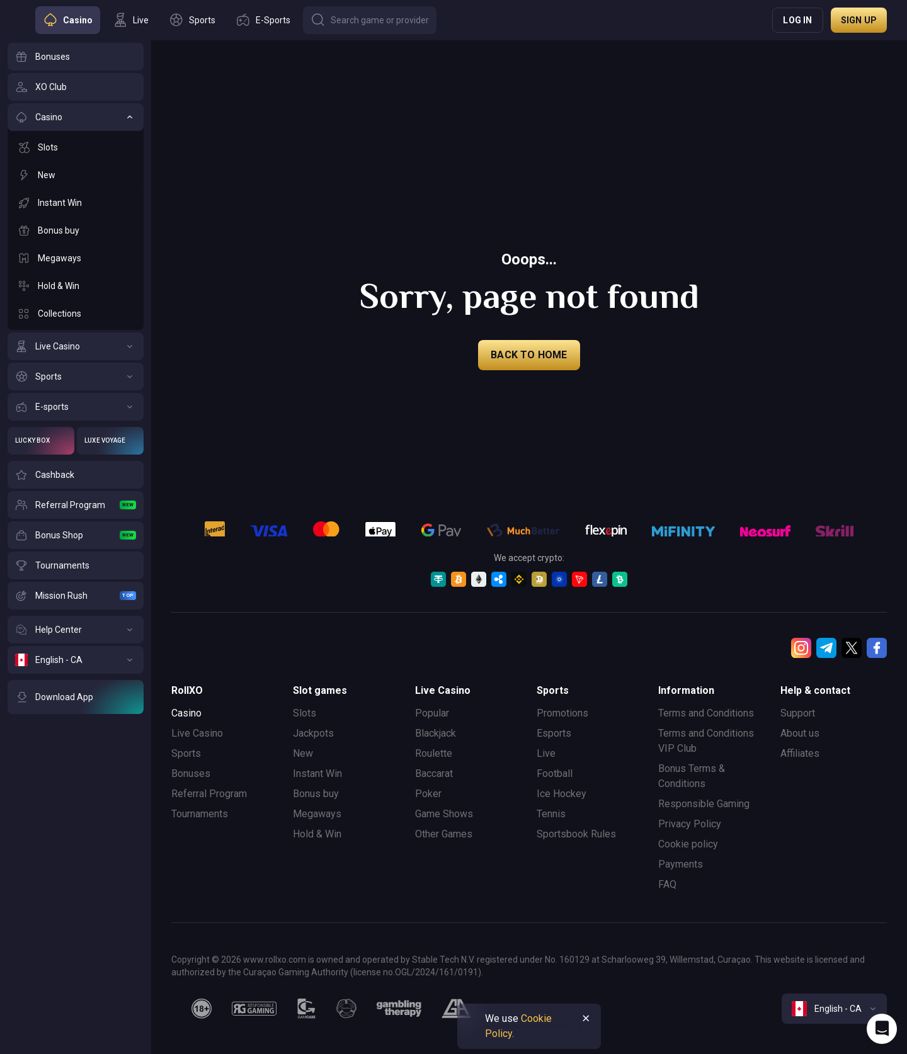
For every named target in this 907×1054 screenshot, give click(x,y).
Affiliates (799, 753)
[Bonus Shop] (76, 535)
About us (799, 733)
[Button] (369, 20)
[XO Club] (76, 87)
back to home (529, 355)
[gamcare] (307, 1009)
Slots (304, 713)
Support (797, 713)
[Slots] (75, 147)
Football (555, 773)
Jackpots (313, 733)
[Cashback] (76, 475)
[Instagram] (801, 648)
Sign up (859, 20)
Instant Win (317, 773)
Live (546, 753)
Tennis (551, 814)
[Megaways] (75, 258)
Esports (554, 733)
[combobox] (834, 1009)
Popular (432, 713)
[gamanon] (346, 1009)
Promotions (562, 713)
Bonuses (190, 773)
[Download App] (76, 697)
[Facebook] (877, 648)
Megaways (317, 814)
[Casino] (76, 117)
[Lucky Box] (41, 441)
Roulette (433, 753)
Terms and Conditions (706, 713)
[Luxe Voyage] (110, 441)
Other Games (443, 834)
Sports (186, 753)
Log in (797, 20)
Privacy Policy (689, 824)
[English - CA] (76, 660)
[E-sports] (76, 407)
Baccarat (434, 773)
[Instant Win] (75, 203)
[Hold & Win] (75, 286)
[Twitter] (851, 648)
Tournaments (199, 814)
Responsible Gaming (704, 804)
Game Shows (444, 814)
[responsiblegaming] (254, 1009)
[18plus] (201, 1009)
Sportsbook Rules (576, 834)
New (303, 753)
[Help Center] (76, 629)
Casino (186, 713)
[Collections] (75, 313)
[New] (75, 175)
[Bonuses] (76, 57)
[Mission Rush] (76, 595)
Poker (428, 794)
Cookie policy (688, 844)
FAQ (667, 884)
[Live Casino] (76, 346)
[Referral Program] (76, 505)
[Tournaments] (76, 565)
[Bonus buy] (75, 230)
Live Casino (197, 733)
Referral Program (209, 794)
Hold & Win (317, 834)
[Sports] (76, 376)
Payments (680, 864)
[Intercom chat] (882, 1029)
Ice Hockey (561, 794)
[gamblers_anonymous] (456, 1009)
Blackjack (435, 733)
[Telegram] (826, 648)
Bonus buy (316, 794)
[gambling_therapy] (399, 1009)
